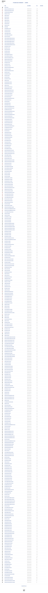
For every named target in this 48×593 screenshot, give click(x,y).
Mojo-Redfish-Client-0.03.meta (8, 484)
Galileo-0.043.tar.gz (7, 15)
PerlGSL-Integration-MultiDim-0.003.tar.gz (9, 41)
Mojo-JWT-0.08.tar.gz (7, 101)
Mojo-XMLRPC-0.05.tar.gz (8, 78)
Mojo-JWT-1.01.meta (7, 494)
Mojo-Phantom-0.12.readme (8, 231)
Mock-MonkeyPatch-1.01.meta (8, 468)
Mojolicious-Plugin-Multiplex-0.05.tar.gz (9, 70)
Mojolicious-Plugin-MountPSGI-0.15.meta (9, 533)
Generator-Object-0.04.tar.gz (8, 132)
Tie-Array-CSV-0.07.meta (7, 419)
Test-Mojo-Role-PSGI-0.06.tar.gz (8, 137)
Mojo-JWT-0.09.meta (7, 439)
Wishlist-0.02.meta (7, 400)
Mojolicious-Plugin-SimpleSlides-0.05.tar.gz (10, 111)
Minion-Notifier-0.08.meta (7, 372)
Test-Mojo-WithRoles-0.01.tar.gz (8, 296)
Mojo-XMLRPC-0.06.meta (8, 413)
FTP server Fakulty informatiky (18, 2)
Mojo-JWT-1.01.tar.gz (7, 72)
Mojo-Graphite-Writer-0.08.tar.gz (8, 119)
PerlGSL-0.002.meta (7, 450)
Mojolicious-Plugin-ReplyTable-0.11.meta (9, 398)
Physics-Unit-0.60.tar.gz (7, 36)
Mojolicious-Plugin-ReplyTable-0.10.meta (9, 395)
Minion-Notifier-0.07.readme (8, 234)
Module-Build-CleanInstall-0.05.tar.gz (9, 291)
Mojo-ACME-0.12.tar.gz (7, 62)
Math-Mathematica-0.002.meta (8, 525)
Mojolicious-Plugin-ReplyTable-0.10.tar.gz (9, 117)
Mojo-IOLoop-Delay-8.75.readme (8, 205)
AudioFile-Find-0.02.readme (8, 377)
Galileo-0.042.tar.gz (7, 18)
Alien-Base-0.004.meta (7, 322)
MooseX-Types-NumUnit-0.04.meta (9, 369)
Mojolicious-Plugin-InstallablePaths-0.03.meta (10, 424)
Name (5, 5)
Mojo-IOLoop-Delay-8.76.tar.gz (8, 156)
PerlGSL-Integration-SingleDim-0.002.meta (10, 502)
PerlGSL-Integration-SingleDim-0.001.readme (10, 338)
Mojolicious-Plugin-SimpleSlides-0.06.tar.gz (10, 114)
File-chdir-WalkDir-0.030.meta (8, 567)
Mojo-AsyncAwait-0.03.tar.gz (8, 96)
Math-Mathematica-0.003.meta (8, 523)
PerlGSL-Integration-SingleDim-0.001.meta (10, 504)
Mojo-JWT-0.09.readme (7, 176)
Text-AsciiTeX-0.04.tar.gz (7, 31)
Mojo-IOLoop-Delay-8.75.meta (8, 530)
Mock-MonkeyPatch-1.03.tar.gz (8, 88)
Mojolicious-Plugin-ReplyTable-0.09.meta (9, 408)
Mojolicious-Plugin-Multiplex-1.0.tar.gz (9, 57)
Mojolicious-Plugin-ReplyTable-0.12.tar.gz (9, 106)
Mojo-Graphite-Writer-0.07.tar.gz (8, 124)
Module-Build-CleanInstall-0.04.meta (9, 447)
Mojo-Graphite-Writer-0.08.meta (8, 478)
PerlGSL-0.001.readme (7, 270)
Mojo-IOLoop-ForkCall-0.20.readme (9, 184)
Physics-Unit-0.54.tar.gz (7, 49)
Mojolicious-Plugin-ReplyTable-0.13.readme (10, 226)
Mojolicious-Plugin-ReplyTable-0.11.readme (10, 229)
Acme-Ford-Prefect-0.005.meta (8, 549)
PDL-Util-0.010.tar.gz (7, 130)
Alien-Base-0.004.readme (8, 562)
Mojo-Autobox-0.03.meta (7, 465)
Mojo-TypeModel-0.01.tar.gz (8, 145)
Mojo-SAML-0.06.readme (7, 262)
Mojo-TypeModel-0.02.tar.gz (8, 140)
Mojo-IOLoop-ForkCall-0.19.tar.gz (8, 122)
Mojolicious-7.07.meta (7, 429)
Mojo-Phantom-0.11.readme (8, 236)
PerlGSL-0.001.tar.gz (7, 275)
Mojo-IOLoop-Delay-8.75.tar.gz (8, 158)
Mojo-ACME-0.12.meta (7, 330)
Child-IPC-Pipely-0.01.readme (8, 559)
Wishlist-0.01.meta (7, 403)
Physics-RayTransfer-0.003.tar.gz (8, 93)
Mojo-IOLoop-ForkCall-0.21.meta (8, 471)
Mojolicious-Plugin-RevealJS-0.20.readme (9, 161)
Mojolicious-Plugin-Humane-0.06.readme (9, 265)
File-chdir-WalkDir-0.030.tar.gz (8, 148)
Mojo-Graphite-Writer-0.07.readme (9, 252)
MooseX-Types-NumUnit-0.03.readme (9, 260)
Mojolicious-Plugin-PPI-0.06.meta (8, 541)
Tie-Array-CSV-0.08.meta (7, 426)
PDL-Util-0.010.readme (7, 575)
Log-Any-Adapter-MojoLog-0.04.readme (9, 346)
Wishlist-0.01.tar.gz (7, 85)
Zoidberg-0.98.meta (7, 335)
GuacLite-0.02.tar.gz (7, 23)
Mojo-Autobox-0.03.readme (8, 458)
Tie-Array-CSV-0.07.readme (8, 218)
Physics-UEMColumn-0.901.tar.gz (8, 54)
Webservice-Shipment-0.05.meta (8, 382)
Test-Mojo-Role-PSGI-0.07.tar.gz (8, 135)
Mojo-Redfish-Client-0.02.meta (8, 486)
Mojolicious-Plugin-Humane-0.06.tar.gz (9, 91)
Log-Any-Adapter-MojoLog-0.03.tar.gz (9, 195)
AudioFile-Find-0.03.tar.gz (8, 278)
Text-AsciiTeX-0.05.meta (7, 556)
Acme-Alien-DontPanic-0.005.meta (9, 554)
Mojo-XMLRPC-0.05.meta (8, 411)
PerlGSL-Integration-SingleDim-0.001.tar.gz (10, 39)
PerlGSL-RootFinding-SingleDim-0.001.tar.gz (10, 44)
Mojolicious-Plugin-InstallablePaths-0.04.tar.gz (10, 210)
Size (36, 5)
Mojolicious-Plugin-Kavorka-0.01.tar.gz (9, 327)
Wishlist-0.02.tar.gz (7, 80)
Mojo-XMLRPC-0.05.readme (8, 249)
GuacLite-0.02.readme (7, 213)
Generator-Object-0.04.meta (8, 520)
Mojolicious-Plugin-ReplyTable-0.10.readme (10, 255)
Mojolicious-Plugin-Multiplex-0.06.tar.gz (9, 67)
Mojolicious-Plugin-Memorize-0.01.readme (9, 312)
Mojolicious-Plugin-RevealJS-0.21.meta (9, 455)
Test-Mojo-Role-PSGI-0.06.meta (8, 476)
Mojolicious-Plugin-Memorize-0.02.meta (9, 515)
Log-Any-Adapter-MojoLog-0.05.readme (9, 343)
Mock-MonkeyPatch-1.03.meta (8, 463)
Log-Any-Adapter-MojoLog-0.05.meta (9, 452)
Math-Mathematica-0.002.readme (8, 351)
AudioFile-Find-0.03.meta (7, 551)
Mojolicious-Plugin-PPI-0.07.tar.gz (8, 200)
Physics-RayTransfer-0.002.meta (8, 359)
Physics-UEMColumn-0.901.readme (9, 166)
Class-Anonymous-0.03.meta (8, 473)
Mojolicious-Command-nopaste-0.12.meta (9, 340)
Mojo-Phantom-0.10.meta (7, 390)
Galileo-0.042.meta (7, 317)
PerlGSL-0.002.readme (7, 268)
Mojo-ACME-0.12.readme (8, 242)
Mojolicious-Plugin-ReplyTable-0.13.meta (9, 387)
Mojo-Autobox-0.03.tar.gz (7, 247)
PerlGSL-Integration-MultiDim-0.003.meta (9, 497)
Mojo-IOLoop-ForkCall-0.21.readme (9, 182)
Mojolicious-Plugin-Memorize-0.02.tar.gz (9, 244)
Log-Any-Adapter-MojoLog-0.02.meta (9, 507)
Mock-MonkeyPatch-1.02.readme (8, 179)
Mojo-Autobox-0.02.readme (8, 460)
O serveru (26, 2)
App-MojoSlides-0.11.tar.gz (8, 28)
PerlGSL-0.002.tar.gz (7, 273)
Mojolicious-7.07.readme (7, 281)
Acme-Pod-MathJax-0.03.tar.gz (8, 299)
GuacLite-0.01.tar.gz (7, 25)
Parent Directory (6, 7)
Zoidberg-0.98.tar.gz (7, 20)
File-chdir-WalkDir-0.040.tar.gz (8, 143)
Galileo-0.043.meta (7, 320)
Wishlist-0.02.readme (7, 304)
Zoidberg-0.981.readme (7, 283)
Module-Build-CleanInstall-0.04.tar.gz (9, 294)
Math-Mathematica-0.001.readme (8, 353)
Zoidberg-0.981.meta (7, 333)
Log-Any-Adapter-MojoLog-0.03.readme (9, 348)
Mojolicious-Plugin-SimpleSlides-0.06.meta (10, 437)
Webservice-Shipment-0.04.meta (8, 406)
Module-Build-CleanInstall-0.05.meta (9, 445)
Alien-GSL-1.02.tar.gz (7, 307)
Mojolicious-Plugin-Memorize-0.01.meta (9, 510)
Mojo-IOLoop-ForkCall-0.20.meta (8, 491)
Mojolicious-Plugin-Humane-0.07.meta (9, 538)
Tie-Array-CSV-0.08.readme (8, 221)
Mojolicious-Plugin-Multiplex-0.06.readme (9, 223)
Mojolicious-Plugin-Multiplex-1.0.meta (9, 434)
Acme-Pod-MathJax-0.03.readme (8, 309)
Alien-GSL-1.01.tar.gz (7, 314)
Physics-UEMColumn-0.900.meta (8, 325)
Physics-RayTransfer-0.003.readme (9, 577)
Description (41, 5)
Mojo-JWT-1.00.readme (7, 174)
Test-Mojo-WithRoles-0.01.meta (8, 536)
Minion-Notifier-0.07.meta (7, 374)
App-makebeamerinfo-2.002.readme (9, 385)
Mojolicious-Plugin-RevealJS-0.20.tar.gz (9, 10)
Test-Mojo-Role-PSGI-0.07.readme (9, 366)
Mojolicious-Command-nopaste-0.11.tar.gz (9, 153)
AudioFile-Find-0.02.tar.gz (8, 286)
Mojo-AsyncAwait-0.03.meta (8, 416)
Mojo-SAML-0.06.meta (7, 288)
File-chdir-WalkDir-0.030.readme (8, 572)
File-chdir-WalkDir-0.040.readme (8, 570)
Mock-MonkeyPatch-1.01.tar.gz (8, 83)
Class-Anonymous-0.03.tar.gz (8, 163)
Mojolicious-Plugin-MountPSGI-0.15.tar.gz (9, 187)
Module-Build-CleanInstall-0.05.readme (9, 442)
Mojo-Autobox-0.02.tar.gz (7, 257)
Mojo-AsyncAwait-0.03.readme (8, 169)
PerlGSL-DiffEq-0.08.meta (8, 512)
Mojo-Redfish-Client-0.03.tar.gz (8, 109)
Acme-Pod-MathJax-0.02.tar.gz (8, 301)
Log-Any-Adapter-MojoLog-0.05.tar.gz (9, 197)
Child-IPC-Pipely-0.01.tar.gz (8, 361)
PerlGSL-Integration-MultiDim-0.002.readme (10, 356)
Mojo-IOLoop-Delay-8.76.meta (8, 528)
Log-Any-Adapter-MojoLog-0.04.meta (9, 481)
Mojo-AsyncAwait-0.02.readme (8, 171)
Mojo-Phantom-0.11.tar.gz (8, 46)
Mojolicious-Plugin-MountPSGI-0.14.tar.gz (9, 192)
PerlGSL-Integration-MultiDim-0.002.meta (9, 499)
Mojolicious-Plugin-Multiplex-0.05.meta (9, 432)
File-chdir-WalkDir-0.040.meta (8, 564)
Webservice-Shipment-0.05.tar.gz (8, 59)
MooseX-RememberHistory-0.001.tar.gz (9, 150)
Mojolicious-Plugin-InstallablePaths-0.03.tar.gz (10, 208)
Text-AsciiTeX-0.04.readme (8, 364)
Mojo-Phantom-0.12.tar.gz (8, 65)
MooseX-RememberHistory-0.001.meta (9, 489)
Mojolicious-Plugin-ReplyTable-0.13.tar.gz (9, 98)
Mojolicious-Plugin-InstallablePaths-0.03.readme (10, 239)
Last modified (29, 5)
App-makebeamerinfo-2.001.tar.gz (9, 127)
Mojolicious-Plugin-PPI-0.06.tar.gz (8, 189)
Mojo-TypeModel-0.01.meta (8, 517)
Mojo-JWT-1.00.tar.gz (7, 75)
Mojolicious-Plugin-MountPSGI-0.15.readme (10, 580)
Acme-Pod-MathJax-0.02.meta (8, 546)
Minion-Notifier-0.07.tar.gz (8, 104)
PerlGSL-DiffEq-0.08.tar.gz (8, 33)
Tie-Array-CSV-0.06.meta (7, 421)
